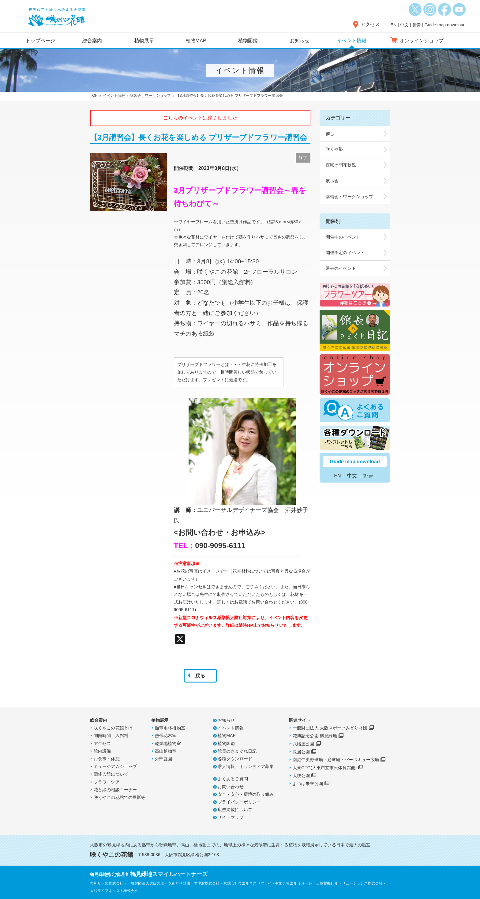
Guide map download (445, 24)
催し (330, 133)
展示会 (332, 180)
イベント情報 (351, 40)
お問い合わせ (231, 786)
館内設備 (102, 751)
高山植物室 (166, 751)
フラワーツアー (109, 782)
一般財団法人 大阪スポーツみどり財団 (330, 727)
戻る (200, 675)
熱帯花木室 (166, 735)
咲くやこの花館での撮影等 (119, 797)
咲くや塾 (334, 149)
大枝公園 (301, 775)
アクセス (370, 24)
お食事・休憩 (107, 758)
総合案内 (92, 40)
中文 (404, 24)
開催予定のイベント (345, 252)
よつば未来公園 (308, 783)
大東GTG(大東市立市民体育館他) (325, 767)
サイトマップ (231, 817)
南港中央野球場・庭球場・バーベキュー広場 (336, 759)
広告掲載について (235, 809)
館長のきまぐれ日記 (237, 751)
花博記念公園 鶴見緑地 (315, 735)
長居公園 (301, 751)
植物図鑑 (248, 40)
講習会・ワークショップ (150, 95)
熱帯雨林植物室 (170, 727)
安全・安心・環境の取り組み (246, 794)
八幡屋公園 (303, 743)
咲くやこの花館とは (113, 727)
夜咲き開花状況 (341, 165)
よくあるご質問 (233, 778)
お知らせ (299, 40)
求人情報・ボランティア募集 (246, 766)
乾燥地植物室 (168, 743)
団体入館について (111, 774)
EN (394, 24)
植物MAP (196, 40)
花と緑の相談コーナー (115, 789)
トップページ (40, 40)
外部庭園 (163, 758)
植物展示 (144, 40)
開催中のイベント (343, 237)
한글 (416, 24)
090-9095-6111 (220, 545)
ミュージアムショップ (115, 766)
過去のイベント (341, 268)
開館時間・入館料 (111, 735)
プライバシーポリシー (239, 801)
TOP (94, 95)
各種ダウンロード (235, 758)
